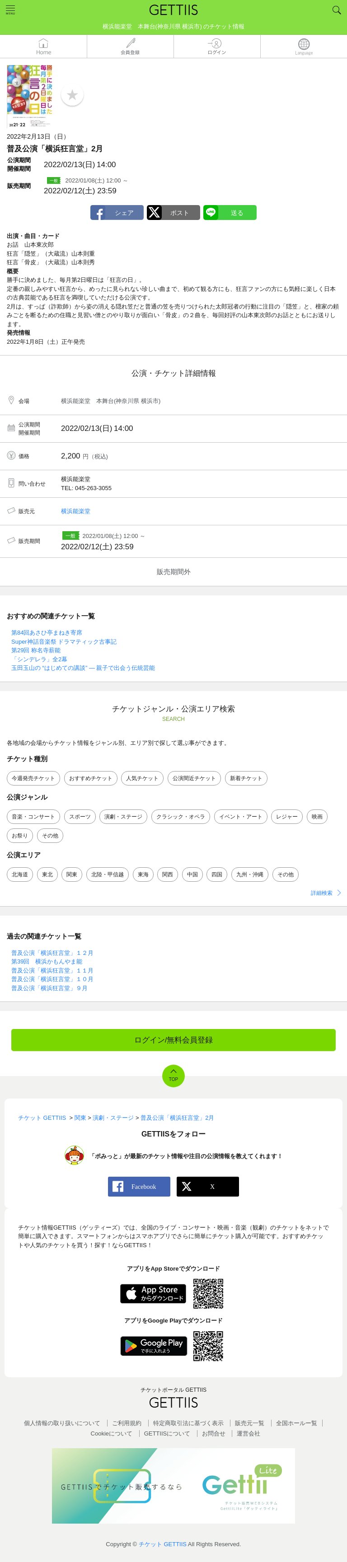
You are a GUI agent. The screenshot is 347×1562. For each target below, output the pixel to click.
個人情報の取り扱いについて (62, 1423)
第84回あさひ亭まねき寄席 (46, 632)
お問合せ (213, 1433)
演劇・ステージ (123, 817)
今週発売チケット (33, 778)
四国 (216, 874)
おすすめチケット (91, 778)
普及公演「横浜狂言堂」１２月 (52, 952)
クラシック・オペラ (180, 817)
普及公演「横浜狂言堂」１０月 (52, 979)
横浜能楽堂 (75, 511)
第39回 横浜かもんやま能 (46, 961)
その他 (50, 835)
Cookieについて (111, 1433)
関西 (167, 874)
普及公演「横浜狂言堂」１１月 (52, 970)
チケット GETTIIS (163, 1544)
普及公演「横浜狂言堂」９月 (49, 988)
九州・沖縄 (249, 874)
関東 (71, 874)
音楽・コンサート (33, 817)
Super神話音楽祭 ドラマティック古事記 (64, 641)
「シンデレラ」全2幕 (39, 659)
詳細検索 (322, 893)
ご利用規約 (126, 1423)
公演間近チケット (194, 778)
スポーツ (80, 817)
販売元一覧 (249, 1423)
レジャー (287, 817)
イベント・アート (241, 817)
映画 (317, 817)
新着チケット (246, 778)
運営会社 (248, 1433)
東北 (47, 874)
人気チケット (142, 778)
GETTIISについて (167, 1433)
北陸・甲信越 (107, 874)
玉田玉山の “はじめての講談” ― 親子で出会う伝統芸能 (83, 667)
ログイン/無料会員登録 (173, 1040)
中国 (192, 874)
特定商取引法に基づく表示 (188, 1423)
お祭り (20, 835)
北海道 (20, 874)
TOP (173, 1079)
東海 (143, 874)
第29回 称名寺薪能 (36, 650)
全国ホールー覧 (296, 1423)
